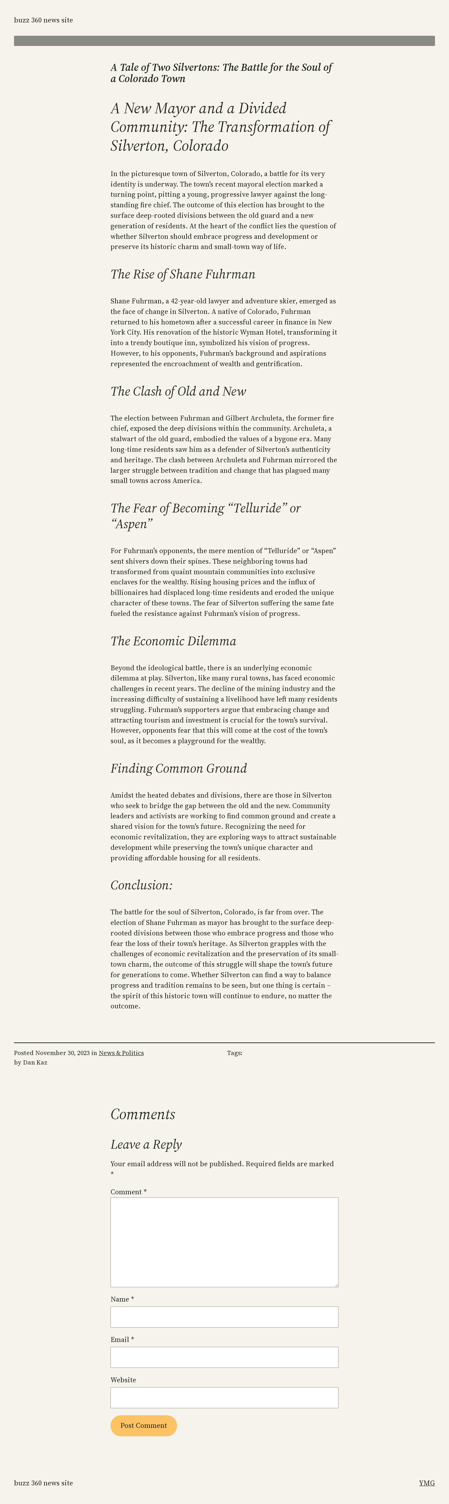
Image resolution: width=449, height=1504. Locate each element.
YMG (427, 1483)
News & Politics (121, 1053)
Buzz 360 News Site (43, 20)
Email (122, 1339)
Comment (128, 1192)
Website (123, 1380)
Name (122, 1299)
